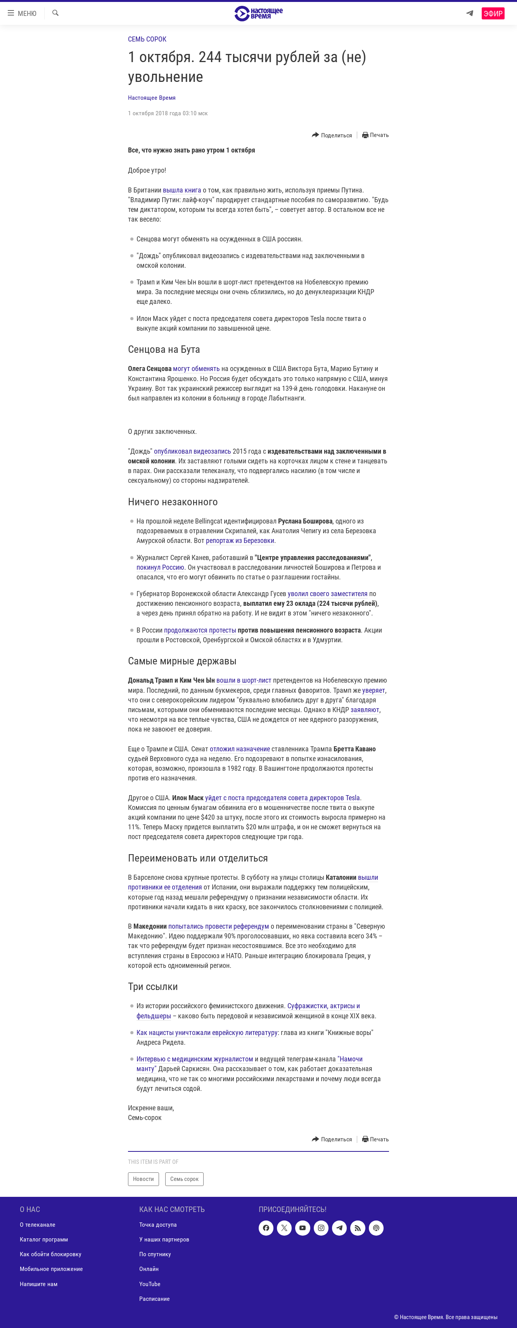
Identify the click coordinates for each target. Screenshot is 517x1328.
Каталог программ (44, 1239)
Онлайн (149, 1269)
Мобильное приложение (51, 1269)
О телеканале (37, 1224)
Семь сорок (147, 39)
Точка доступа (158, 1224)
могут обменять (196, 368)
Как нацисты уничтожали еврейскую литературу (207, 1032)
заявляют (365, 710)
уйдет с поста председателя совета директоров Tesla (282, 798)
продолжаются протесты (200, 630)
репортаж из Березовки (240, 540)
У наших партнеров (164, 1239)
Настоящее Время (152, 97)
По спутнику (155, 1254)
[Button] (332, 135)
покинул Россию (160, 567)
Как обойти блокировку (50, 1254)
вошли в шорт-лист (243, 680)
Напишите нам (38, 1283)
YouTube (150, 1283)
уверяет (373, 690)
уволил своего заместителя (327, 593)
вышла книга (182, 190)
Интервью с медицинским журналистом (195, 1059)
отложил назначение (240, 749)
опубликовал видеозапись (192, 451)
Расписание (154, 1298)
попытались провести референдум (218, 926)
